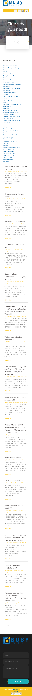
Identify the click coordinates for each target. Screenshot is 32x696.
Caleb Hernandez (10, 341)
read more (8, 187)
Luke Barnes (9, 198)
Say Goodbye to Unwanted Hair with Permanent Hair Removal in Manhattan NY (15, 537)
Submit (18, 681)
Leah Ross (8, 223)
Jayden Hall (9, 482)
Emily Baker (9, 460)
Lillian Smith (9, 603)
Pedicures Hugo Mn (13, 458)
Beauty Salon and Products (20, 171)
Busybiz (15, 689)
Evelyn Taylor (9, 434)
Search (26, 42)
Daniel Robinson (10, 281)
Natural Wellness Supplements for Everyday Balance (15, 276)
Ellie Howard (9, 402)
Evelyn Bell (9, 316)
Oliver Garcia (9, 171)
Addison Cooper (10, 510)
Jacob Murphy (9, 570)
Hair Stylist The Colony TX (15, 222)
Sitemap (16, 691)
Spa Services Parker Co (14, 481)
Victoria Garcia (9, 249)
